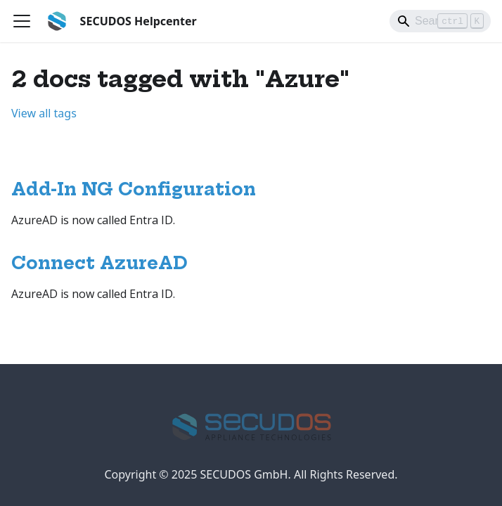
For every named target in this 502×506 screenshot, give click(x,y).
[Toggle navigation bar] (21, 21)
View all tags (44, 113)
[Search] (440, 21)
